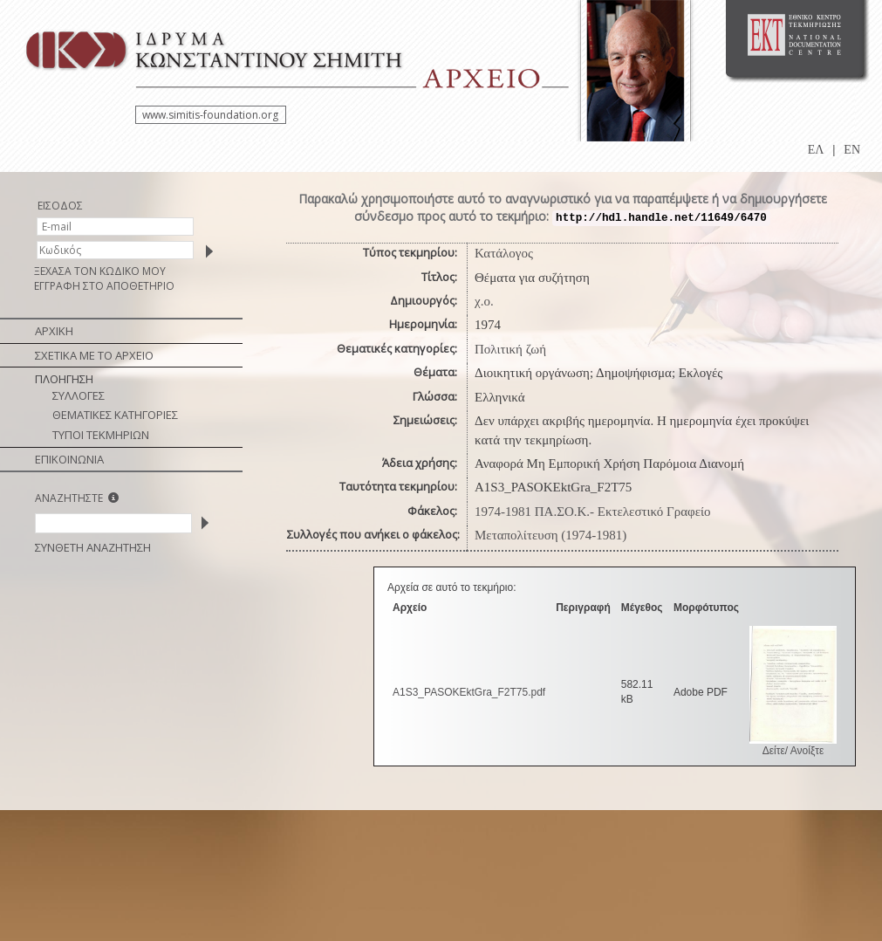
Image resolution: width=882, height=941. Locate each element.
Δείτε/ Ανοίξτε (793, 751)
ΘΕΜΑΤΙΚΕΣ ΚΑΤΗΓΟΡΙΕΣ (115, 414)
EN (852, 149)
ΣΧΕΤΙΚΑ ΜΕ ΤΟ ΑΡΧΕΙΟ (94, 355)
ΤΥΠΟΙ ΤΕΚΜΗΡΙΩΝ (100, 435)
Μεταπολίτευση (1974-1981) (550, 535)
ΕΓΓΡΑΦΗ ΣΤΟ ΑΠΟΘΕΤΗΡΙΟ (104, 285)
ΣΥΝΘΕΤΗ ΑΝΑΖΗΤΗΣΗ (93, 547)
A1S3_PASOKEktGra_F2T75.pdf (469, 692)
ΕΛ (816, 149)
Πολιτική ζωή (510, 349)
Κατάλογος (504, 253)
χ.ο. (484, 301)
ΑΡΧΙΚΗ (54, 331)
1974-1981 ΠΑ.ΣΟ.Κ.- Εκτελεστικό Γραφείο (593, 512)
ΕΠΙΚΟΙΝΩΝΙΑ (69, 459)
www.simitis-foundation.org (210, 114)
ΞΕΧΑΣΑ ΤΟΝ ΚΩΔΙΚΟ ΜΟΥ (100, 271)
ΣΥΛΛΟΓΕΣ (78, 395)
